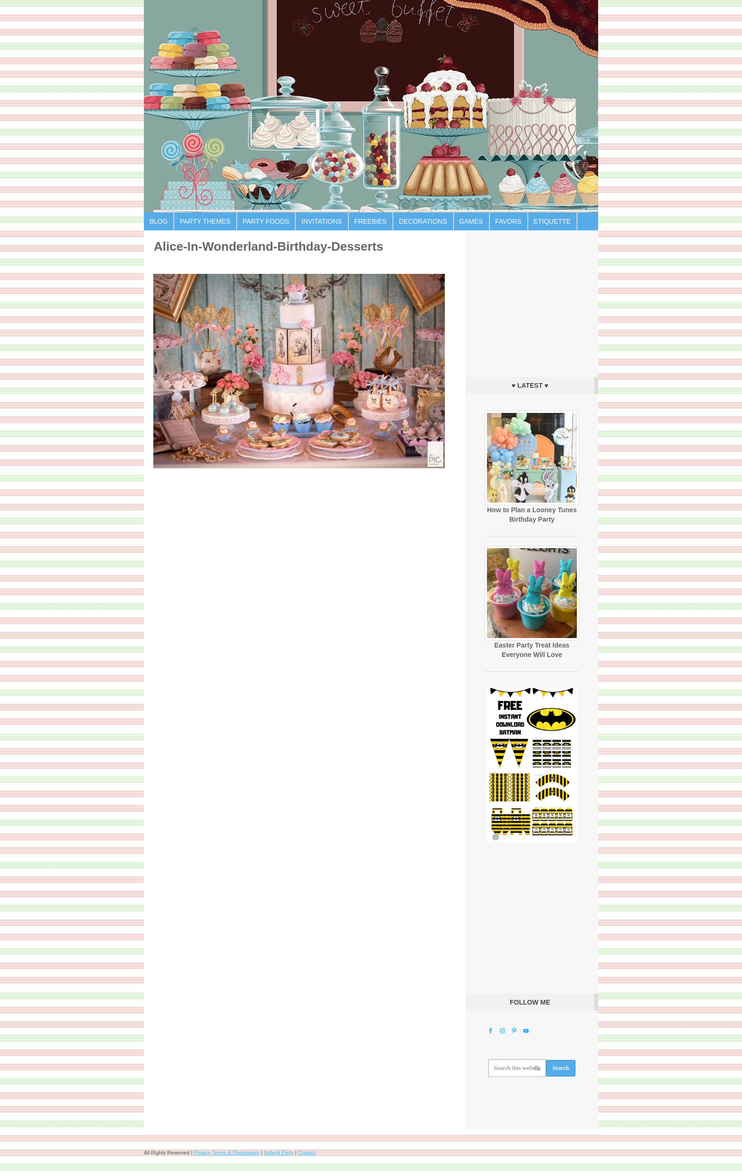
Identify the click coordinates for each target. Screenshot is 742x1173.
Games (471, 221)
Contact (307, 1152)
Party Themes (205, 221)
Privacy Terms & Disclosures (227, 1152)
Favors (508, 221)
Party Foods (266, 221)
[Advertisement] (532, 301)
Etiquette (552, 221)
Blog (159, 221)
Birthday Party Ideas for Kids (371, 106)
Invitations (321, 221)
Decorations (423, 221)
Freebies (370, 221)
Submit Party (279, 1152)
